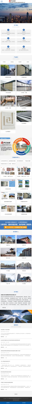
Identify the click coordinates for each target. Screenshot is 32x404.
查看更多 (16, 394)
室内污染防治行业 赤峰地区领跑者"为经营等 (23, 41)
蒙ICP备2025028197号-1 (25, 398)
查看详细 (4, 307)
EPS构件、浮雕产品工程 (12, 164)
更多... (19, 157)
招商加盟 (8, 48)
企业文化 (8, 40)
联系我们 (23, 48)
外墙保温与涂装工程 (4, 163)
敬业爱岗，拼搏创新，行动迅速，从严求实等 (8, 41)
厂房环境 (23, 40)
